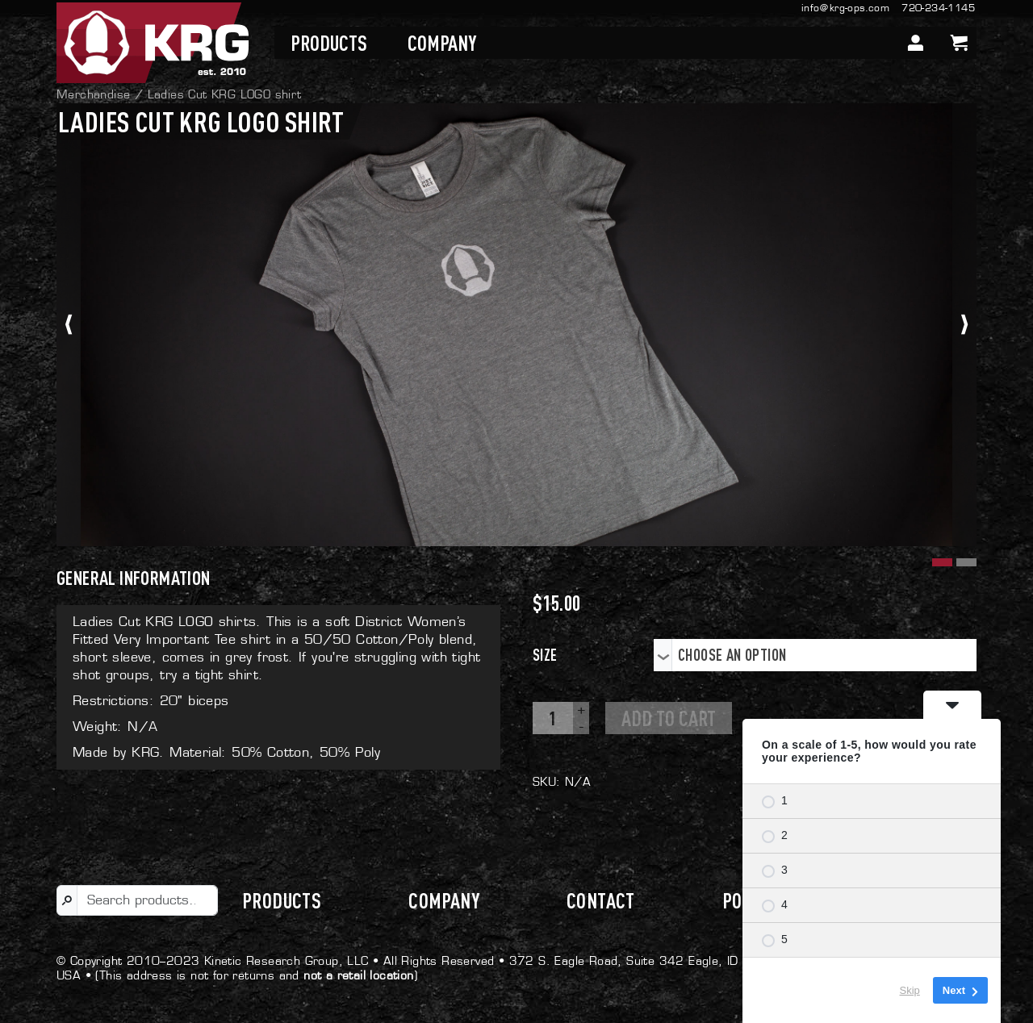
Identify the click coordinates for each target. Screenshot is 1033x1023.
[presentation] (68, 324)
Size (545, 654)
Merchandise (93, 94)
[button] (940, 560)
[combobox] (815, 655)
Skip (910, 990)
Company (442, 43)
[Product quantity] (553, 718)
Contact (601, 900)
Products (329, 43)
